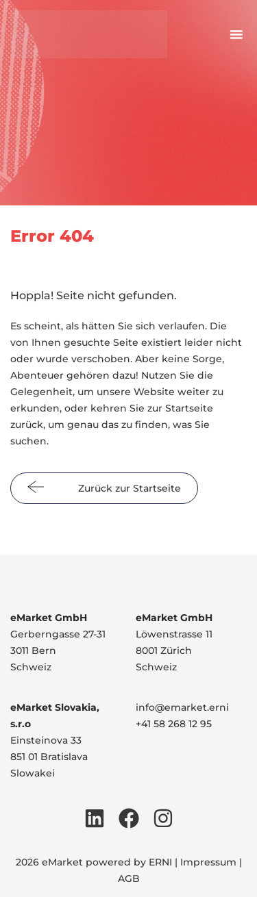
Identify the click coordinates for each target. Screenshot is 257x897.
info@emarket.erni (182, 707)
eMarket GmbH (48, 617)
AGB (129, 878)
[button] (236, 34)
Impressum (208, 862)
